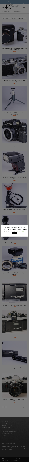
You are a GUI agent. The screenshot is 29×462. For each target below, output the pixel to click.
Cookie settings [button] (20, 231)
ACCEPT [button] (14, 233)
